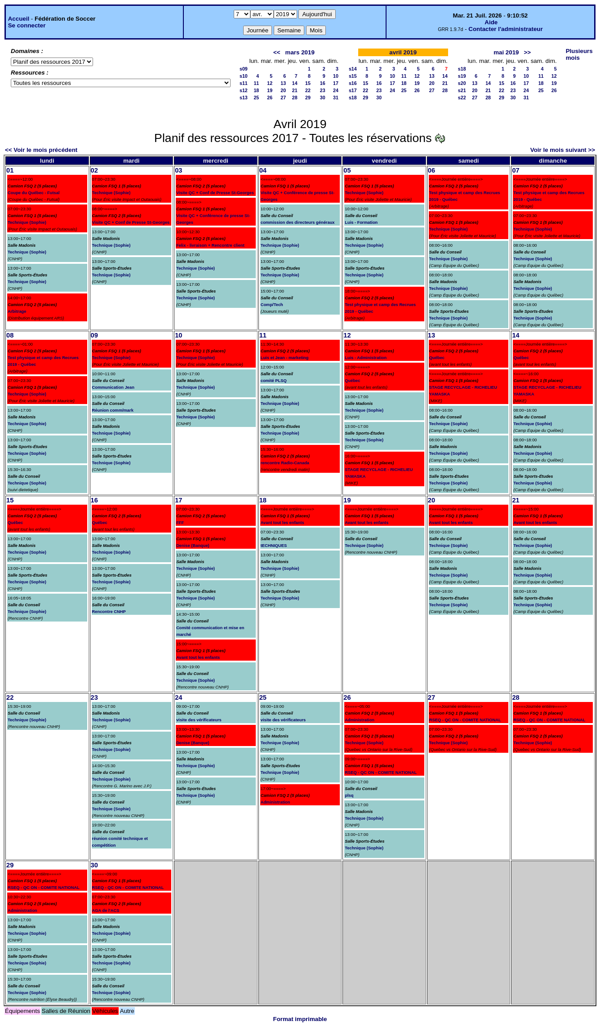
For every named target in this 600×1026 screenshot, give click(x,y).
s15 (353, 76)
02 (94, 170)
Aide (491, 22)
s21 (462, 90)
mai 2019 (506, 52)
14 (295, 83)
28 (295, 97)
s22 (462, 97)
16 (322, 83)
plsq (349, 795)
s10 (244, 76)
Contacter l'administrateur (505, 29)
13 (283, 83)
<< (276, 52)
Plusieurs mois (579, 54)
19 (269, 90)
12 (269, 83)
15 (308, 83)
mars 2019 (300, 52)
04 (263, 170)
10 (335, 76)
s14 (353, 68)
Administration (275, 802)
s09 (244, 68)
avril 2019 (403, 52)
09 (94, 335)
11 (256, 83)
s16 (353, 83)
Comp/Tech (272, 304)
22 (308, 90)
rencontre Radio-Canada (285, 463)
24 (335, 90)
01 (9, 170)
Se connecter (27, 25)
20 (283, 90)
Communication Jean (113, 387)
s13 (244, 97)
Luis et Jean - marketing (285, 357)
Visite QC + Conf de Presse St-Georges (131, 222)
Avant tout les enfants (198, 657)
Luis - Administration (366, 357)
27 (283, 97)
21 (295, 90)
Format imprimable (300, 1019)
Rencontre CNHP (109, 611)
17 (335, 83)
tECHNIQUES (274, 545)
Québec (352, 380)
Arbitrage (17, 311)
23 (322, 90)
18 (256, 90)
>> (527, 52)
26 (269, 97)
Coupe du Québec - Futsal (34, 193)
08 (9, 335)
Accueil (18, 18)
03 (178, 170)
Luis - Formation (361, 222)
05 (347, 170)
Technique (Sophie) (27, 222)
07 (515, 170)
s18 (353, 97)
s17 (353, 90)
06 (431, 170)
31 (335, 97)
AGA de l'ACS (106, 910)
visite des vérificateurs (199, 720)
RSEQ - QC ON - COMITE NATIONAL (381, 772)
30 (322, 97)
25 (256, 97)
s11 (244, 83)
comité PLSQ (274, 380)
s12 (244, 90)
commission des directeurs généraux (298, 222)
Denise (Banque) (192, 545)
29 (308, 97)
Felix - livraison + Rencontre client (210, 245)
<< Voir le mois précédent (41, 150)
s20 (462, 83)
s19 (462, 76)
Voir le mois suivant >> (562, 150)
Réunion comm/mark (112, 410)
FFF (180, 522)
